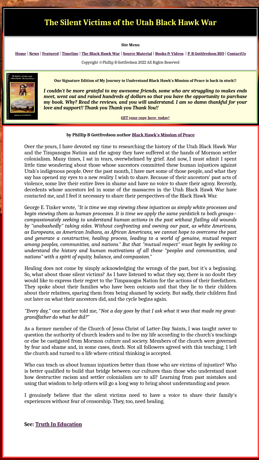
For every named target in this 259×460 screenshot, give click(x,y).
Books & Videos (169, 53)
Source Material (137, 53)
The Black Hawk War (100, 53)
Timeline (70, 53)
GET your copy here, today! (145, 118)
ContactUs (236, 53)
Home (20, 53)
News (34, 53)
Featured (50, 53)
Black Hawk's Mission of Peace (163, 135)
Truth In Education (58, 424)
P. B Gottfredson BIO (206, 53)
